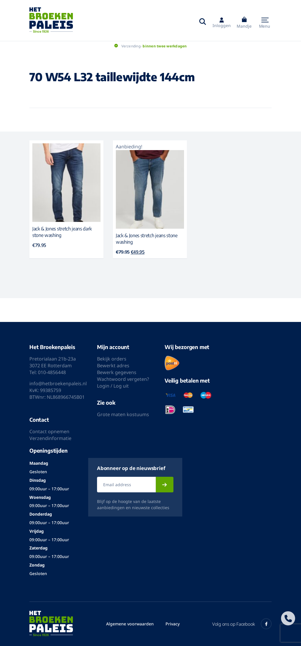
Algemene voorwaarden (130, 624)
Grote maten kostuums (123, 414)
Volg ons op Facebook (242, 623)
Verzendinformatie (50, 438)
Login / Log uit (113, 386)
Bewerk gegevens (116, 372)
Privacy (172, 624)
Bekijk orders (111, 359)
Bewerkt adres (113, 365)
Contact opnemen (49, 431)
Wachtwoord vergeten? (123, 379)
